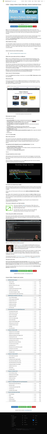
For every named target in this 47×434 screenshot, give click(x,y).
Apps (32, 1)
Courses (22, 1)
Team (30, 26)
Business (29, 1)
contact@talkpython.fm (28, 273)
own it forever (27, 24)
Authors (12, 419)
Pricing (12, 415)
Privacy (12, 420)
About (12, 426)
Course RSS (13, 422)
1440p (24, 205)
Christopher (20, 244)
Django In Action (27, 257)
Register (39, 1)
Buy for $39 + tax (14, 26)
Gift (34, 26)
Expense (13, 416)
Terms (12, 421)
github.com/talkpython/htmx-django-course (16, 53)
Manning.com (37, 257)
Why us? (26, 1)
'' (10, 1)
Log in (42, 1)
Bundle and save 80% (23, 26)
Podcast (35, 1)
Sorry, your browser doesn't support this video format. (23, 15)
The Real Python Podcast (20, 256)
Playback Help (13, 425)
